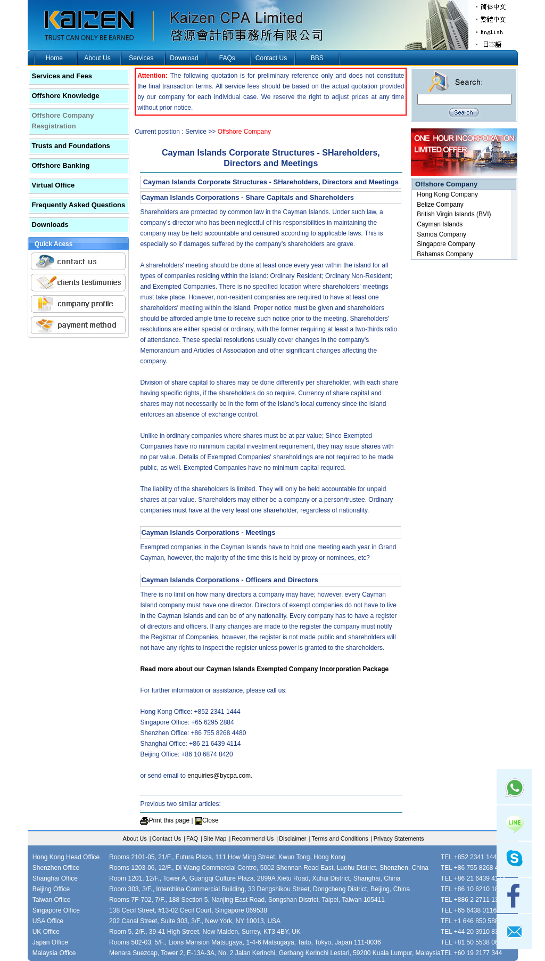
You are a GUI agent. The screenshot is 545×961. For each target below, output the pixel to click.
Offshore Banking (61, 165)
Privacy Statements (399, 838)
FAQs (227, 58)
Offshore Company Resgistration (63, 120)
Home (54, 58)
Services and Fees (62, 76)
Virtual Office (53, 185)
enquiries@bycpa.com (219, 775)
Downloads (50, 225)
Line (514, 823)
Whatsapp (514, 786)
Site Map (214, 838)
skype (514, 859)
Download (184, 58)
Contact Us (271, 58)
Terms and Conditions (339, 838)
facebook (514, 895)
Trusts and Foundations (71, 146)
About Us (97, 58)
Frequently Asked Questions (79, 205)
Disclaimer (292, 838)
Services (141, 58)
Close (210, 820)
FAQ (192, 838)
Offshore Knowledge (66, 96)
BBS (317, 58)
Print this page (168, 820)
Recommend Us (253, 838)
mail (514, 931)
